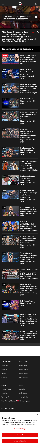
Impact (3, 373)
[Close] (37, 414)
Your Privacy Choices (5, 401)
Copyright (4, 393)
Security (22, 389)
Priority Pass (23, 377)
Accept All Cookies (20, 441)
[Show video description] (33, 32)
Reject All (20, 435)
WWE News (23, 366)
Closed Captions (23, 401)
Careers (4, 370)
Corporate (4, 366)
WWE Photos (23, 373)
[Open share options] (37, 32)
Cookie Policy (23, 397)
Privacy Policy (5, 389)
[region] (20, 428)
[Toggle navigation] (3, 3)
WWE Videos (23, 370)
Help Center (23, 393)
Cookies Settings (20, 429)
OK (20, 17)
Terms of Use (5, 397)
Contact (4, 377)
